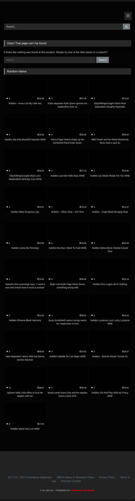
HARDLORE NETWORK (83, 490)
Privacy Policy (107, 477)
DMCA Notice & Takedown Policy (75, 477)
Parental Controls (71, 481)
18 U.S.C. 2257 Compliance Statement (30, 477)
